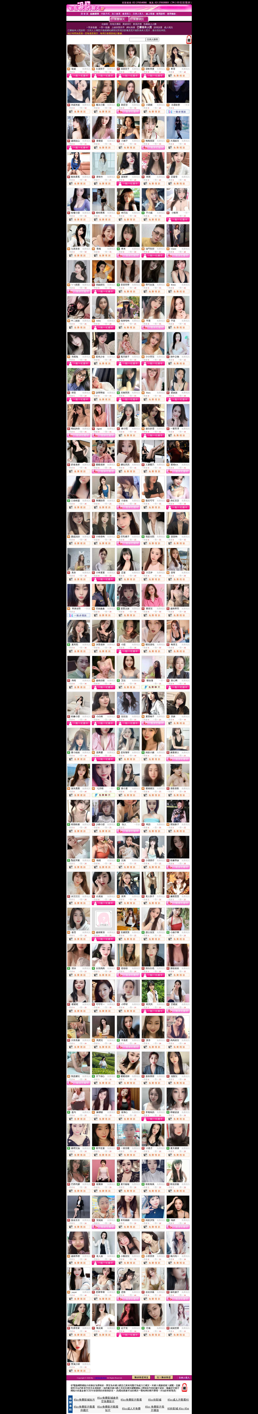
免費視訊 (86, 69)
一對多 (187, 105)
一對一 (187, 213)
